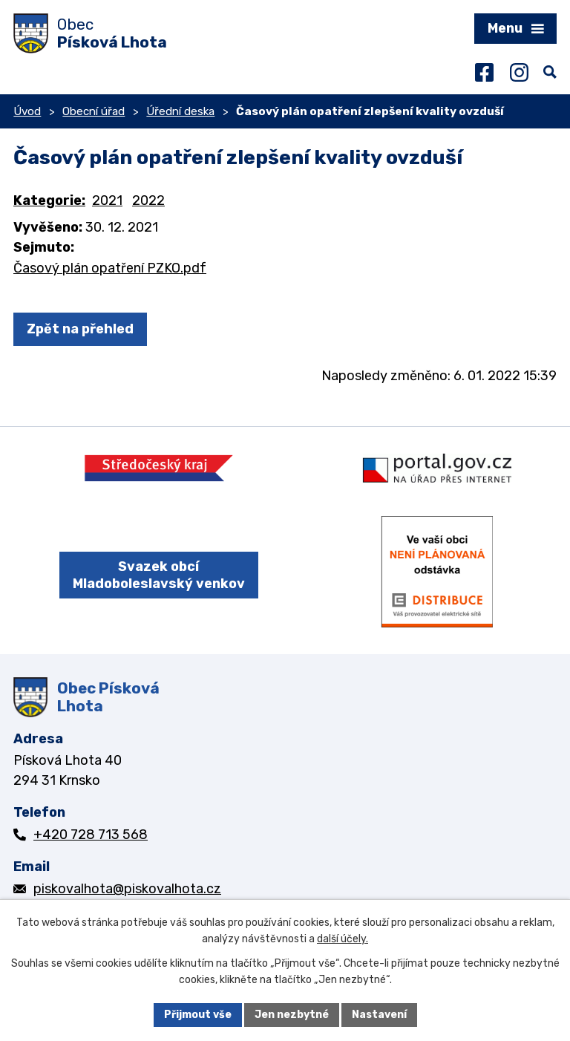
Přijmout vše (198, 1014)
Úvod (27, 111)
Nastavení (379, 1014)
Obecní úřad (93, 111)
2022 (148, 200)
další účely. (342, 939)
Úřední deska (180, 111)
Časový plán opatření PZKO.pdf (109, 268)
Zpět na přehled (80, 329)
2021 (107, 200)
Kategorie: (49, 200)
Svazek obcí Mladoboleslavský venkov (159, 575)
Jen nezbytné (292, 1014)
